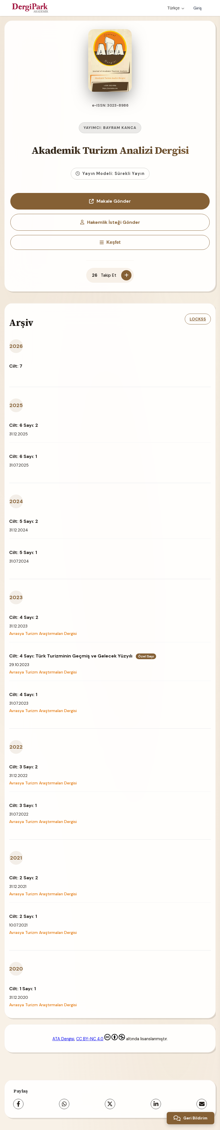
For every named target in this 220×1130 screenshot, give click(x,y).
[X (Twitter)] (110, 1103)
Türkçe (175, 8)
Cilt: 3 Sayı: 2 (23, 766)
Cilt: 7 (15, 365)
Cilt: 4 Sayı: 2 (23, 616)
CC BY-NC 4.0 (100, 1037)
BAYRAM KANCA (119, 126)
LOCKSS (198, 317)
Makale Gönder (110, 200)
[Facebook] (18, 1103)
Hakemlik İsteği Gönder (110, 221)
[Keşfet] (110, 241)
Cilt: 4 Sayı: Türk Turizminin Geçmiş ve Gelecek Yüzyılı (82, 655)
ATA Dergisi (63, 1037)
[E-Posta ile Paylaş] (202, 1103)
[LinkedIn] (156, 1103)
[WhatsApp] (64, 1103)
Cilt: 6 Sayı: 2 (23, 424)
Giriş (197, 8)
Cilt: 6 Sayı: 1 (23, 455)
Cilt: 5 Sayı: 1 (23, 551)
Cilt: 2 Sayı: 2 (23, 877)
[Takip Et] (126, 274)
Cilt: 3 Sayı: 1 (23, 804)
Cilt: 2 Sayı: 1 (23, 915)
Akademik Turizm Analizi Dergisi (110, 149)
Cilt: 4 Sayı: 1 (23, 693)
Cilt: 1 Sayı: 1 (22, 987)
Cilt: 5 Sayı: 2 (23, 520)
